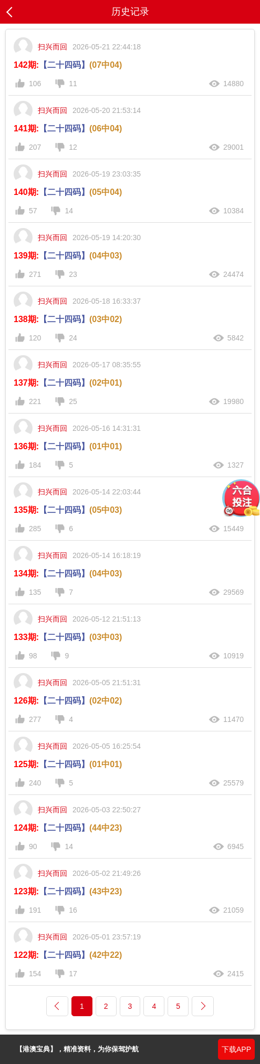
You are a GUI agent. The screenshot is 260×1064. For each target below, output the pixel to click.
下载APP (236, 1049)
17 (73, 973)
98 (33, 656)
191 (35, 910)
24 (73, 338)
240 (35, 783)
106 (35, 83)
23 (73, 274)
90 (33, 846)
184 (35, 465)
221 (35, 401)
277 (35, 719)
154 (35, 973)
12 (73, 147)
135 (35, 592)
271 (35, 274)
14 (69, 210)
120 (35, 338)
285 (35, 528)
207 (35, 147)
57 (33, 210)
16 (73, 910)
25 (73, 401)
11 (73, 83)
